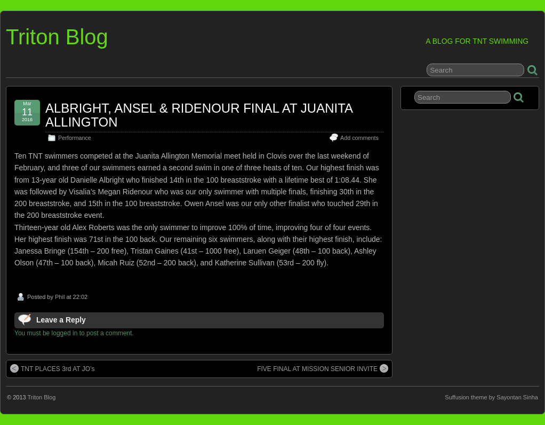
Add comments (359, 138)
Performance (74, 138)
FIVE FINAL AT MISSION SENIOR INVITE (322, 368)
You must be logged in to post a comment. (74, 333)
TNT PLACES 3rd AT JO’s (52, 368)
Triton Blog (57, 37)
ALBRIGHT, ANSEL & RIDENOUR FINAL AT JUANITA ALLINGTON (198, 115)
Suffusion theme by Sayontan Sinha (491, 397)
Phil (60, 297)
